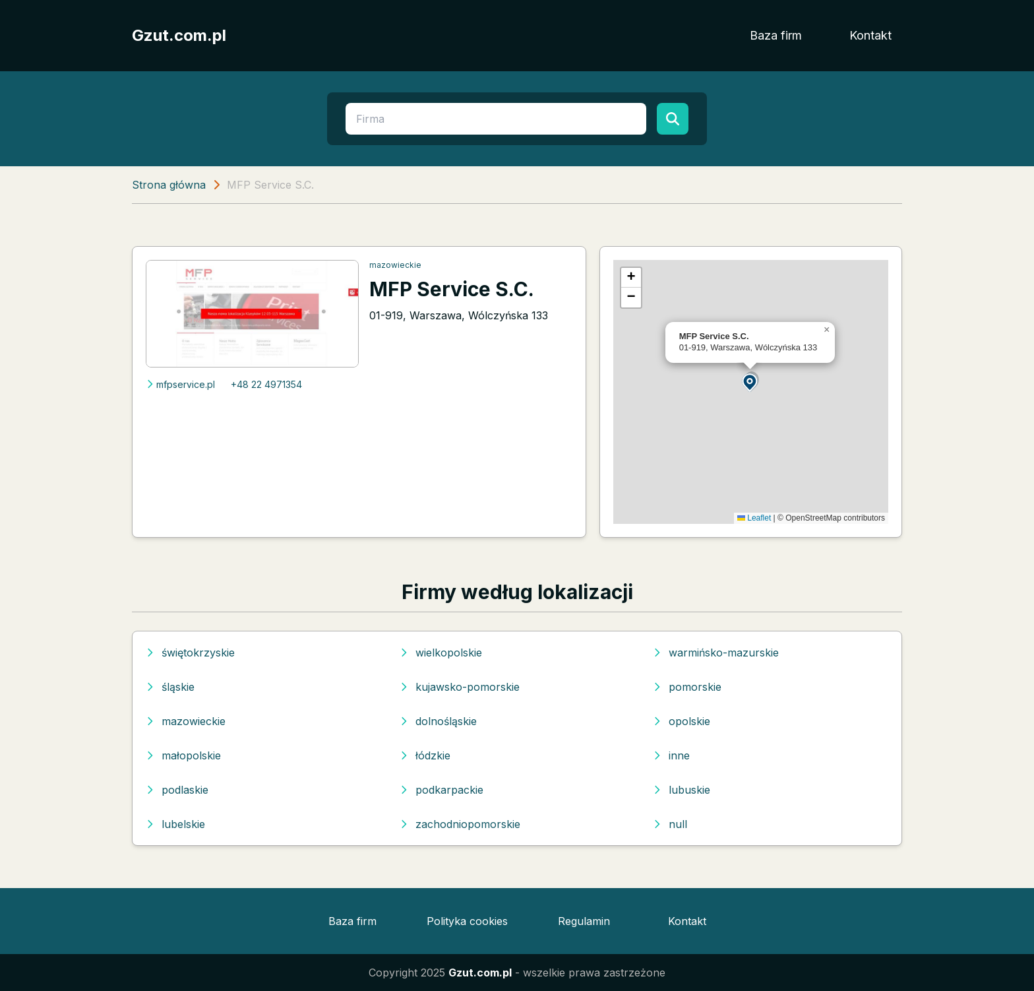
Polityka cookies (467, 921)
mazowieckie (395, 265)
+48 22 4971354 (266, 384)
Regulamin (584, 921)
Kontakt (870, 35)
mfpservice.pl (180, 384)
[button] (750, 381)
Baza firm (776, 35)
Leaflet (754, 518)
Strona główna (169, 184)
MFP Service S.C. (451, 289)
